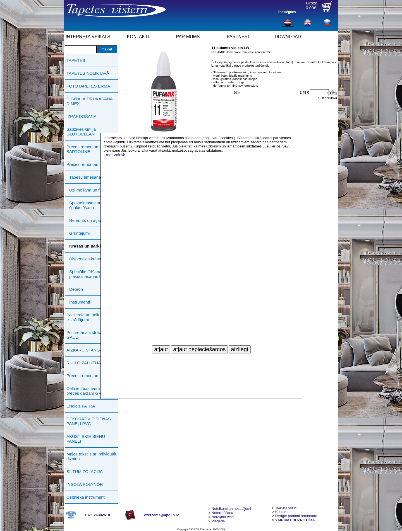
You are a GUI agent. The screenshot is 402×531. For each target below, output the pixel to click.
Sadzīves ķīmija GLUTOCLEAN (81, 131)
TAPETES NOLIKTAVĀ (87, 73)
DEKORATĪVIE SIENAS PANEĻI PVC (88, 421)
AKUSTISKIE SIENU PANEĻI (85, 438)
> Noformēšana (220, 513)
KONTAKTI (138, 36)
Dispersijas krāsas (86, 258)
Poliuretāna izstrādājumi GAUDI (88, 335)
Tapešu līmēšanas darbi (91, 177)
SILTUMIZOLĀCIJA (84, 471)
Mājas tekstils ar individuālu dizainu (92, 456)
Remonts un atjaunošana (92, 220)
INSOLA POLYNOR (84, 484)
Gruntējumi (79, 233)
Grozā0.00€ (311, 5)
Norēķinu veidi (221, 517)
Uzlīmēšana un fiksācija (91, 190)
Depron (76, 289)
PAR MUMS (188, 36)
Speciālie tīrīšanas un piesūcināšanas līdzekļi (90, 274)
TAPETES (75, 60)
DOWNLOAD (288, 36)
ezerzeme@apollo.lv (161, 515)
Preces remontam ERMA (89, 375)
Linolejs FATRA (80, 406)
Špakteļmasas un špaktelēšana (85, 205)
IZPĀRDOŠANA (81, 116)
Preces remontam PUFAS (90, 164)
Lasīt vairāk (114, 154)
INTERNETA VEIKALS (88, 36)
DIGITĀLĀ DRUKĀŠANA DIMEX (89, 101)
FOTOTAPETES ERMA (88, 86)
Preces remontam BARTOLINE (82, 149)
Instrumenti (79, 302)
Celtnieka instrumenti (86, 497)
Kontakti (281, 512)
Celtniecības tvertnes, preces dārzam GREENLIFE (92, 391)
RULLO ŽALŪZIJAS (85, 362)
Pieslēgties (287, 12)
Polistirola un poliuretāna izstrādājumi (89, 317)
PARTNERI (238, 36)
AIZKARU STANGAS (86, 350)
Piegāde (216, 521)
